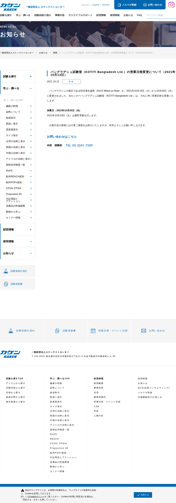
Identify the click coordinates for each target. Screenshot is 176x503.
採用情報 (115, 15)
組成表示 (11, 118)
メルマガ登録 (129, 5)
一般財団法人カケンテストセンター (17, 53)
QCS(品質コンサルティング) (154, 388)
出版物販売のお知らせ (150, 397)
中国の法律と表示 (15, 153)
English (96, 5)
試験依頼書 (69, 330)
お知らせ (128, 15)
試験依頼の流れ (42, 15)
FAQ (139, 15)
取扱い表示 (12, 123)
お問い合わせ (155, 5)
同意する (143, 495)
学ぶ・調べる (23, 15)
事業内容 (60, 15)
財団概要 (99, 383)
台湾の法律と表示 (15, 141)
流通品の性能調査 (15, 206)
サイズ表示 (12, 135)
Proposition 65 (14, 194)
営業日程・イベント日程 (113, 330)
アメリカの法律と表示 (18, 159)
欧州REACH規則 (15, 176)
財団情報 (101, 15)
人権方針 (99, 415)
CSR (96, 406)
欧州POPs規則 (14, 182)
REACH (54, 439)
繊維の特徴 (12, 106)
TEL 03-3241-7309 (79, 145)
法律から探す (13, 392)
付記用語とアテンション (13, 200)
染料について (13, 112)
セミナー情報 (13, 217)
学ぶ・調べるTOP (13, 100)
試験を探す (6, 15)
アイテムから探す (15, 383)
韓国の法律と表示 (15, 147)
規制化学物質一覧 (15, 165)
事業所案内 (100, 397)
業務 (55, 53)
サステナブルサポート (80, 15)
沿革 (96, 392)
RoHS (9, 170)
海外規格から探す (15, 402)
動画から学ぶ (13, 211)
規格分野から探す (15, 397)
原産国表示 (12, 129)
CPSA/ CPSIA (13, 188)
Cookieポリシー (36, 496)
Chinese (105, 5)
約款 (96, 411)
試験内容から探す (15, 388)
